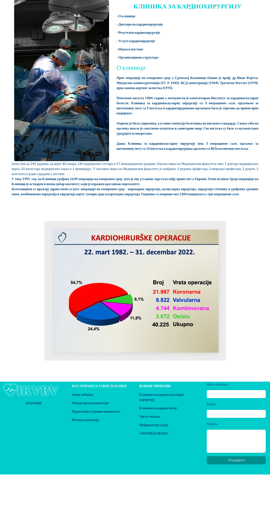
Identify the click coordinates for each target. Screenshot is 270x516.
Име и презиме (217, 384)
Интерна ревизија (85, 420)
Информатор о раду (154, 425)
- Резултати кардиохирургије (138, 32)
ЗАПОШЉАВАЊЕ (153, 433)
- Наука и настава (130, 49)
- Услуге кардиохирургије (136, 41)
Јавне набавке (82, 394)
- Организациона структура (138, 57)
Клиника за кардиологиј (157, 408)
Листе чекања (149, 416)
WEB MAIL (34, 403)
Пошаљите (236, 460)
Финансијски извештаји (90, 403)
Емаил (211, 404)
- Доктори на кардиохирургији (140, 24)
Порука (212, 424)
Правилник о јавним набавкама (96, 411)
